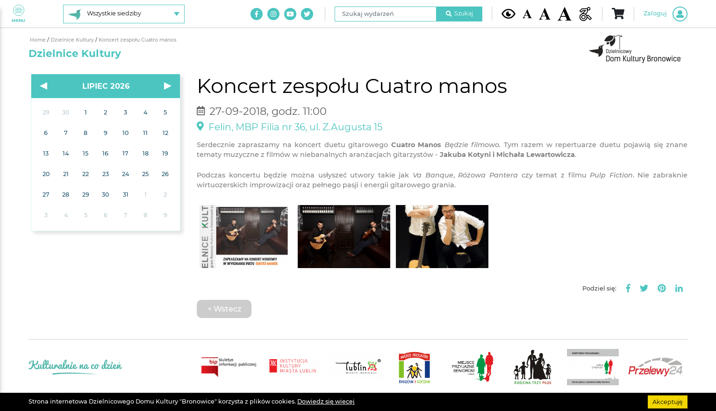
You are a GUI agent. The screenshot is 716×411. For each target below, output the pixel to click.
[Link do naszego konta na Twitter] (307, 14)
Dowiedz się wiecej (326, 401)
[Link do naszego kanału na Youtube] (290, 14)
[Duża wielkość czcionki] (565, 14)
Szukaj (459, 13)
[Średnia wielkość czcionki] (545, 13)
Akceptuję (667, 401)
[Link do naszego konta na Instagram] (273, 14)
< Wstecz (224, 308)
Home (38, 40)
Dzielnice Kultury (72, 40)
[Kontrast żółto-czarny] (508, 13)
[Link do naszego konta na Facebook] (257, 14)
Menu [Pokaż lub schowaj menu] (18, 14)
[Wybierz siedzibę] (124, 14)
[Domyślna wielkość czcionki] (527, 13)
